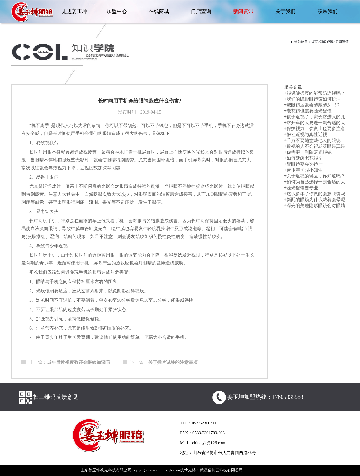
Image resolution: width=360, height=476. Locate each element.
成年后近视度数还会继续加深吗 (78, 362)
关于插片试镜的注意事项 (173, 362)
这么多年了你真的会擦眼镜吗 (314, 193)
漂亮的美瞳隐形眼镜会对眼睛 (314, 205)
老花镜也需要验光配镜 (308, 110)
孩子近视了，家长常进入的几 (314, 116)
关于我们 (285, 11)
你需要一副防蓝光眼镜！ (310, 152)
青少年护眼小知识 (303, 170)
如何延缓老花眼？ (303, 158)
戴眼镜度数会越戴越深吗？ (312, 105)
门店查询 (201, 11)
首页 (314, 42)
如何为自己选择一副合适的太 (314, 181)
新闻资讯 (243, 11)
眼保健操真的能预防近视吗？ (314, 93)
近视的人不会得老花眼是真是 (314, 146)
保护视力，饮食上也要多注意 (314, 128)
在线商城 (159, 11)
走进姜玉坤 (74, 11)
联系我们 (328, 11)
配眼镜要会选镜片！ (305, 164)
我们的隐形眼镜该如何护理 (312, 99)
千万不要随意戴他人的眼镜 (312, 140)
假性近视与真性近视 (305, 134)
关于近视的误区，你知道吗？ (314, 176)
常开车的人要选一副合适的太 (314, 122)
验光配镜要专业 (301, 187)
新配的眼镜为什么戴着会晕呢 (314, 199)
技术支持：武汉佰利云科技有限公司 (211, 470)
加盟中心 (117, 11)
